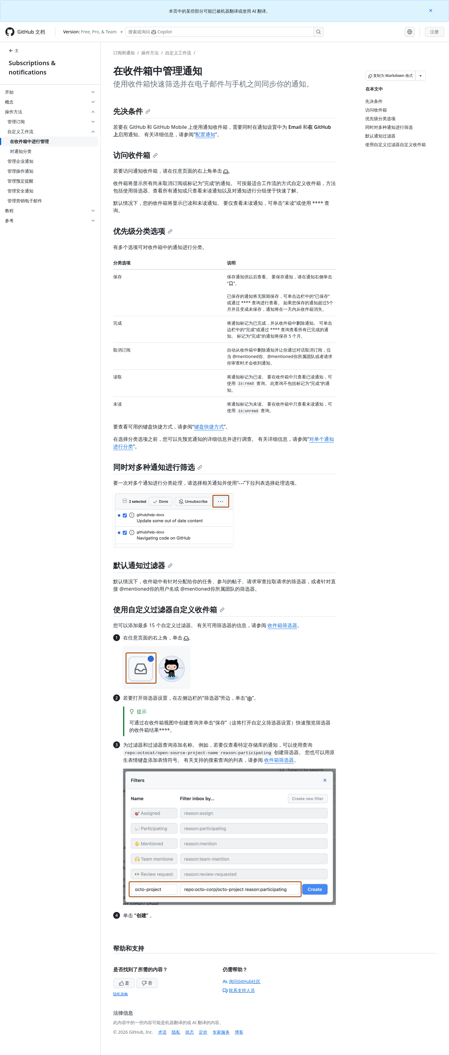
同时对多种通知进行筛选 (157, 467)
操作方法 (150, 53)
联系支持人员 (239, 990)
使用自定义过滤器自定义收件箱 (168, 609)
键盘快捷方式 (209, 426)
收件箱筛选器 (282, 625)
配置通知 (205, 134)
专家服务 (221, 1032)
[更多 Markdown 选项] (420, 76)
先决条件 (131, 111)
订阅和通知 (124, 53)
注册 (434, 32)
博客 (239, 1032)
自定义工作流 (178, 53)
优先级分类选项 (143, 231)
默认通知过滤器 (143, 565)
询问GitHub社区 (242, 981)
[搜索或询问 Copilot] (224, 32)
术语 (162, 1032)
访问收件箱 (135, 155)
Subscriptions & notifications (32, 67)
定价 (203, 1032)
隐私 (176, 1032)
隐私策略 (120, 994)
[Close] (431, 10)
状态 (189, 1032)
